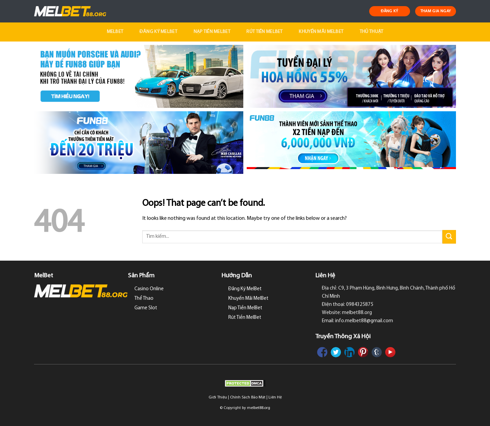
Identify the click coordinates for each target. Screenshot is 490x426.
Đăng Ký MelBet (158, 31)
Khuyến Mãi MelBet (321, 31)
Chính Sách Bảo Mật (247, 397)
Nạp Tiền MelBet (212, 31)
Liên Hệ (275, 397)
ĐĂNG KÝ (389, 11)
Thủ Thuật (371, 31)
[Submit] (449, 236)
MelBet (115, 31)
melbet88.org (258, 408)
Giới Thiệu (218, 397)
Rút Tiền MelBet (264, 31)
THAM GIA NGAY (435, 11)
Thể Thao (143, 298)
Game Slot (145, 308)
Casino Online (149, 289)
